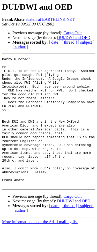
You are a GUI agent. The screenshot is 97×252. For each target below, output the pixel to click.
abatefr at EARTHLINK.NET (50, 19)
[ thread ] (69, 42)
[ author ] (20, 47)
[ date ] (55, 42)
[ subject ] (86, 42)
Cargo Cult (72, 33)
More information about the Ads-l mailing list (40, 247)
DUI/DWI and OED (73, 37)
